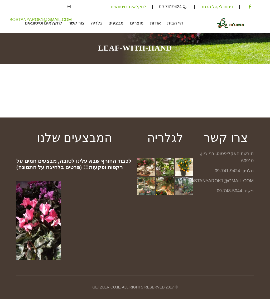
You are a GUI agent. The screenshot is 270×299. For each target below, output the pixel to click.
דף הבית (175, 23)
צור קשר (77, 23)
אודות (155, 23)
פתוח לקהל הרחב (217, 6)
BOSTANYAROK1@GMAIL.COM (40, 19)
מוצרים (137, 23)
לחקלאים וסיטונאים (128, 6)
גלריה (96, 23)
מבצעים (116, 23)
